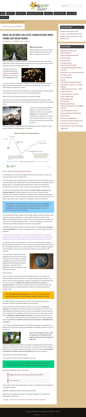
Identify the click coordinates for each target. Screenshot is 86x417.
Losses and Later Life (67, 91)
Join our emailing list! (66, 77)
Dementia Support (66, 58)
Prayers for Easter (65, 31)
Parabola (42, 415)
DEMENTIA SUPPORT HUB (68, 50)
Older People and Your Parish (69, 110)
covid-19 (20, 399)
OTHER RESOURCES (66, 99)
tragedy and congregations (39, 399)
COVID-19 (27, 41)
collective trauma (14, 399)
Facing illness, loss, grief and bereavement (72, 72)
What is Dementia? (66, 53)
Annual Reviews (64, 115)
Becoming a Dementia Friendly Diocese (71, 120)
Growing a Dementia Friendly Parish (71, 113)
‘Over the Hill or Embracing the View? (71, 82)
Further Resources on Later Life (69, 94)
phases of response (27, 399)
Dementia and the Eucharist (68, 65)
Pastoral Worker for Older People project (71, 126)
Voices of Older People (67, 96)
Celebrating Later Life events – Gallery (71, 89)
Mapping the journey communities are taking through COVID (26, 374)
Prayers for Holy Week (66, 34)
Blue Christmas (65, 101)
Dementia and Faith (66, 63)
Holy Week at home (65, 75)
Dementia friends (65, 60)
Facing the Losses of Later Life (69, 123)
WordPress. (49, 415)
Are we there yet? (14, 380)
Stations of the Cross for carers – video (71, 36)
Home (3, 21)
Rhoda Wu (8, 41)
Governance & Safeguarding (68, 118)
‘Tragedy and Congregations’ (11, 73)
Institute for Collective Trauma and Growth (19, 171)
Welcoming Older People (67, 104)
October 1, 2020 (18, 41)
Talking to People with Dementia (70, 55)
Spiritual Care (64, 128)
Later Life (63, 80)
